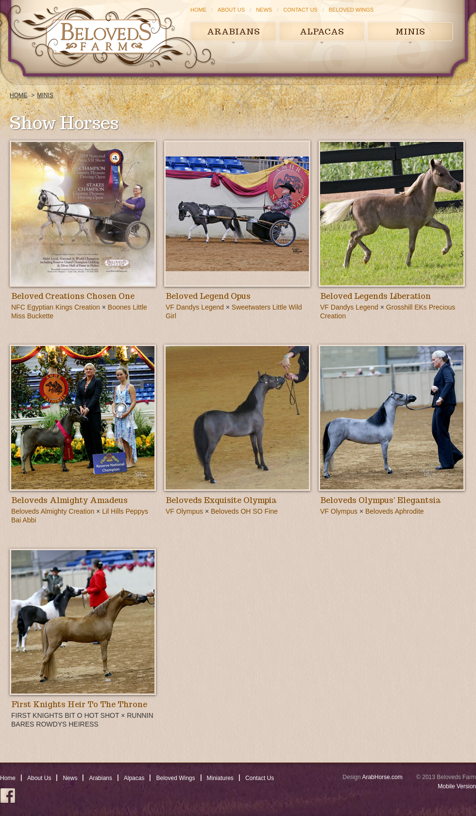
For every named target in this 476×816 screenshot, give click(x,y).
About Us (231, 10)
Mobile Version (457, 786)
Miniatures (220, 778)
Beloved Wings (351, 10)
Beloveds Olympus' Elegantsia (380, 500)
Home (198, 10)
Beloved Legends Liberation (375, 296)
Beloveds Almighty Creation (52, 511)
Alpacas (322, 31)
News (264, 10)
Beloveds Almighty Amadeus (69, 500)
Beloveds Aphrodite (394, 511)
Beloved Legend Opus (208, 296)
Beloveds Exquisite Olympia (221, 500)
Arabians (233, 31)
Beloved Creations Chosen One (73, 296)
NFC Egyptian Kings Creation (55, 307)
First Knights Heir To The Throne (79, 704)
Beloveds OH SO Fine (244, 511)
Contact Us (300, 10)
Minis (410, 31)
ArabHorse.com (382, 777)
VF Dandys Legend (195, 307)
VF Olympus (184, 511)
